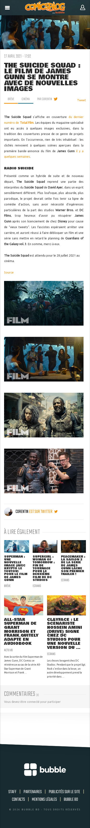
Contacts (18, 799)
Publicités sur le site (64, 792)
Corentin (16, 511)
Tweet (81, 100)
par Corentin (44, 99)
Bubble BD (71, 799)
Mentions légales (44, 799)
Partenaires (33, 792)
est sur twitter (43, 511)
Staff (12, 792)
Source (9, 272)
